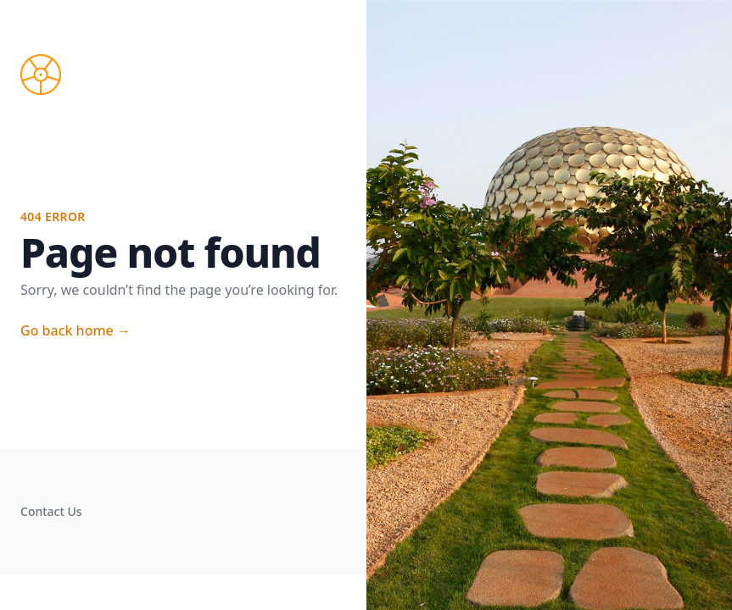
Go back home (75, 330)
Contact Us (51, 511)
